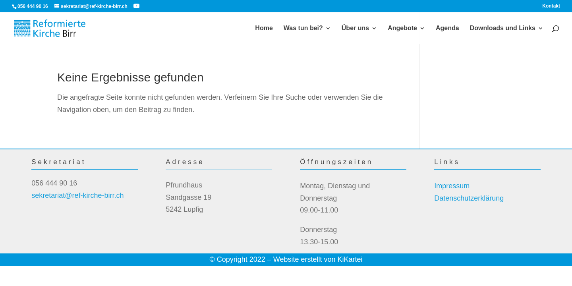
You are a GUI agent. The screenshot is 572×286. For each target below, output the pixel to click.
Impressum (452, 186)
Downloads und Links (502, 28)
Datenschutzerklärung (469, 198)
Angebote (402, 28)
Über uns (355, 28)
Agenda (447, 28)
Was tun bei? (303, 28)
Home (263, 28)
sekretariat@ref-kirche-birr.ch (77, 195)
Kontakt (551, 6)
